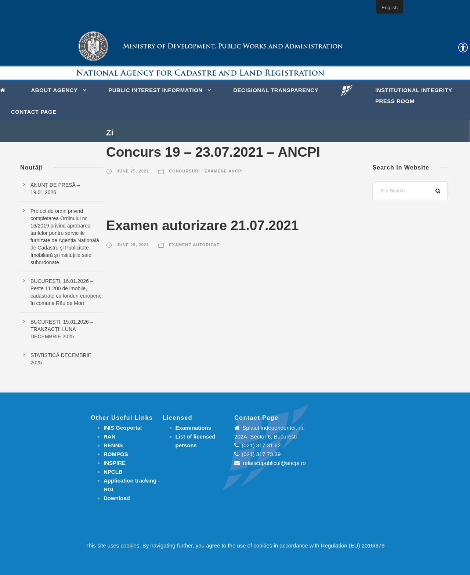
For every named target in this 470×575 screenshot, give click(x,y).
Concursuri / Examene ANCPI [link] (206, 171)
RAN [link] (110, 436)
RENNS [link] (113, 445)
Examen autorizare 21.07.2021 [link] (202, 225)
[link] (4, 89)
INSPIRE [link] (115, 463)
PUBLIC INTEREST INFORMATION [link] (155, 90)
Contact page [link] (34, 112)
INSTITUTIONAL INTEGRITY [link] (413, 90)
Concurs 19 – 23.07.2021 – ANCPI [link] (213, 152)
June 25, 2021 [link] (133, 171)
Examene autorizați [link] (195, 245)
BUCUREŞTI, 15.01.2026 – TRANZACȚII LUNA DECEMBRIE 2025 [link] (61, 329)
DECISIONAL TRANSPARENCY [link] (275, 90)
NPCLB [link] (113, 472)
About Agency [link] (54, 90)
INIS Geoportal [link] (123, 428)
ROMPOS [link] (116, 454)
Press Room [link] (395, 101)
